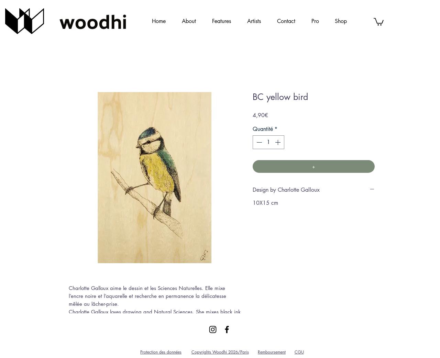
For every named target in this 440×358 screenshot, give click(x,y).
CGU (299, 352)
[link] (379, 21)
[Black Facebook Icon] (227, 329)
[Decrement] (258, 142)
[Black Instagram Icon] (213, 329)
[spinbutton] (268, 142)
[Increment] (278, 142)
